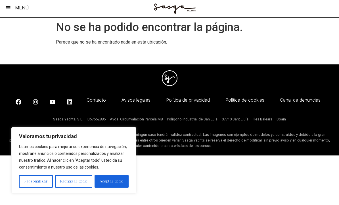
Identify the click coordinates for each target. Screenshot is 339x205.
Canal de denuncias (300, 100)
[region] (73, 160)
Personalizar (36, 181)
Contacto (96, 100)
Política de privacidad (188, 100)
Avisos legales (136, 100)
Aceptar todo (112, 181)
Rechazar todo (73, 181)
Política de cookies (244, 100)
